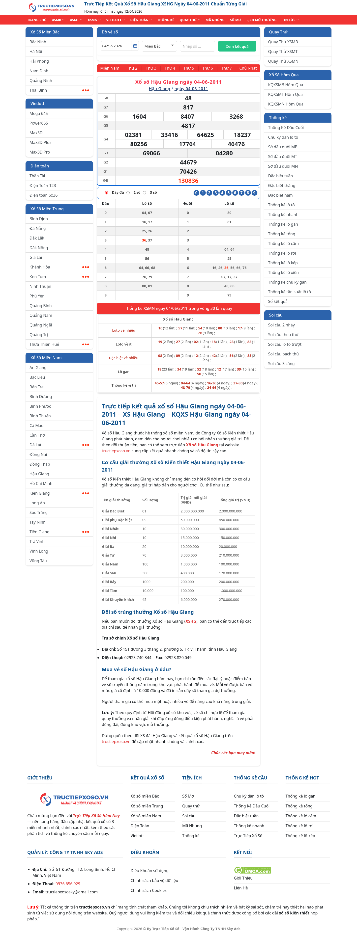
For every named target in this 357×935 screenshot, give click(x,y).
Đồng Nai (38, 454)
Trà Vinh (37, 541)
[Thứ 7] (226, 68)
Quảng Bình (41, 305)
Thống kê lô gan (283, 224)
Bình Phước (40, 406)
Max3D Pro (40, 152)
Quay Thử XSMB (283, 42)
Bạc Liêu (37, 377)
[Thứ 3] (151, 68)
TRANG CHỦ (37, 20)
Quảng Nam (41, 315)
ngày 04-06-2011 (191, 88)
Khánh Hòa (59, 267)
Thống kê (278, 117)
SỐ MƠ (235, 20)
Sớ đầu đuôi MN (283, 166)
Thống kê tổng (281, 234)
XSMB (58, 19)
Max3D (36, 132)
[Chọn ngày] (120, 46)
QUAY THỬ (190, 19)
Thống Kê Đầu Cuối (286, 127)
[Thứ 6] (207, 68)
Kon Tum (59, 276)
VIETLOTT (115, 19)
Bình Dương (41, 396)
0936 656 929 (68, 883)
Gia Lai (36, 257)
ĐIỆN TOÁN (141, 19)
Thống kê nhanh (283, 214)
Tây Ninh (38, 522)
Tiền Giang (59, 531)
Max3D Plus (40, 142)
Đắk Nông (39, 247)
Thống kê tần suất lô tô (289, 291)
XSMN (94, 19)
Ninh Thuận (40, 286)
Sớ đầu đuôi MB (283, 147)
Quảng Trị (39, 334)
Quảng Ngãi (41, 325)
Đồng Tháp (40, 464)
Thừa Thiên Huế (59, 344)
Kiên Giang (59, 493)
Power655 (39, 123)
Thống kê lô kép (283, 263)
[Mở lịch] (135, 46)
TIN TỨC (290, 19)
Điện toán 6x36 (44, 195)
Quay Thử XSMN (283, 61)
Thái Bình (59, 90)
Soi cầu (276, 315)
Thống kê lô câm (283, 243)
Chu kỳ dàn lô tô (283, 137)
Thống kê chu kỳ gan (287, 282)
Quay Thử (278, 32)
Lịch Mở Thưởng (261, 20)
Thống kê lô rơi (282, 253)
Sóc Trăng (39, 512)
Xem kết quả (237, 46)
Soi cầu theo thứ (283, 334)
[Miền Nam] (110, 68)
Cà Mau (37, 425)
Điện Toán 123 (43, 185)
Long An (37, 503)
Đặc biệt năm (280, 195)
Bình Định (39, 218)
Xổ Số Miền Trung (47, 209)
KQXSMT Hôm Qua (285, 94)
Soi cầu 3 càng (281, 363)
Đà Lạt (59, 445)
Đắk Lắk (37, 238)
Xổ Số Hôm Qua (284, 75)
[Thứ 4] (170, 68)
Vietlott (37, 103)
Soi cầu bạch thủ (283, 354)
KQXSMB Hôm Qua (285, 84)
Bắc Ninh (38, 42)
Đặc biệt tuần (280, 176)
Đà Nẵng (38, 228)
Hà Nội (36, 51)
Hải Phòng (39, 61)
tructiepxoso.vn (116, 451)
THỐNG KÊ (165, 20)
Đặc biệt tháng (282, 185)
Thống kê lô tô (281, 205)
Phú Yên (37, 296)
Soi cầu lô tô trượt (284, 344)
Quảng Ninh (41, 80)
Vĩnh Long (39, 551)
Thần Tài (37, 176)
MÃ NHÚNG (215, 20)
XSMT (76, 19)
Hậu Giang (39, 474)
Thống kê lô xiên (283, 272)
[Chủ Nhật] (248, 68)
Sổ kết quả (278, 301)
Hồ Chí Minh (41, 483)
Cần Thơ (37, 435)
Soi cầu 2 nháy (281, 325)
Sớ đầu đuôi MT (282, 156)
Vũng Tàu (38, 560)
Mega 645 (39, 113)
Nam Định (39, 71)
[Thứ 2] (132, 68)
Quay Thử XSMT (283, 51)
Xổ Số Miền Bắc (44, 32)
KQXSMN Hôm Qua (286, 104)
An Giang (38, 367)
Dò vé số (110, 32)
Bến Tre (37, 387)
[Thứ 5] (188, 68)
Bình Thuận (40, 416)
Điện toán (39, 166)
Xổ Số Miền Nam (46, 357)
